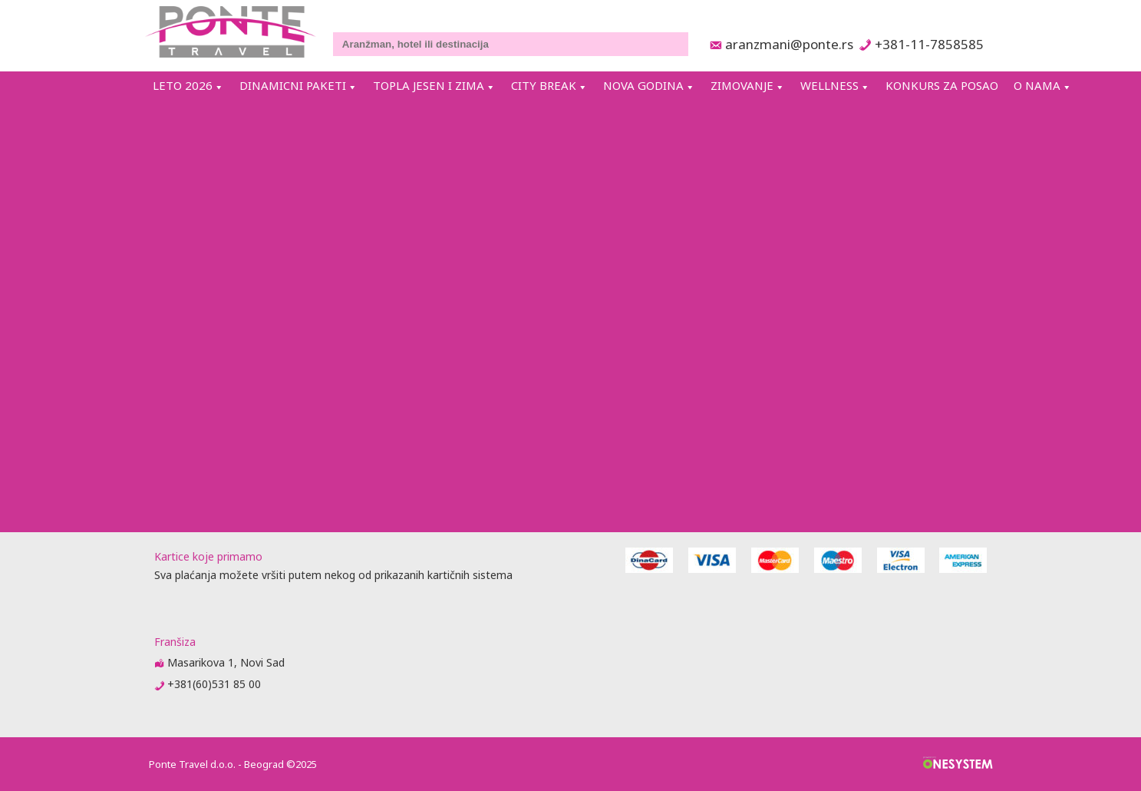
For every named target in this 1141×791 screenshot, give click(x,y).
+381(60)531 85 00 (214, 684)
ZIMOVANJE (742, 85)
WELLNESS (829, 85)
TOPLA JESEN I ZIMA (428, 85)
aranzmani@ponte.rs (785, 44)
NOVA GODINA (643, 85)
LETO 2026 (183, 85)
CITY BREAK (543, 85)
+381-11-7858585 (929, 44)
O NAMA (1037, 85)
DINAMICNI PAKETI (292, 85)
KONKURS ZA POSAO (941, 85)
